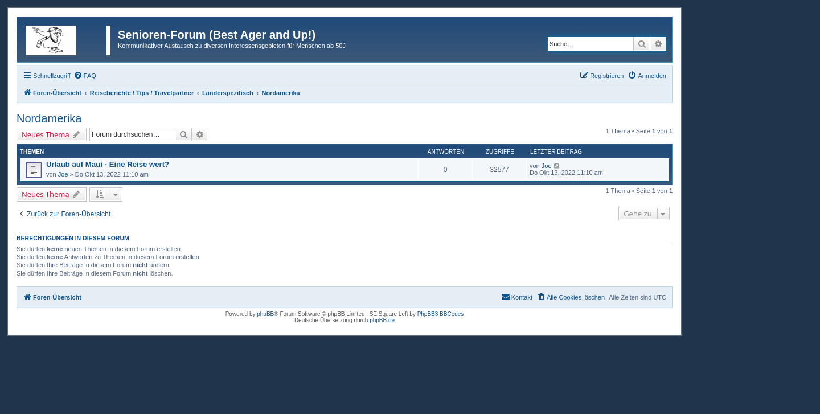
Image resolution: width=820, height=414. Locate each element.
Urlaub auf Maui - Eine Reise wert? (107, 164)
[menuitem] (84, 76)
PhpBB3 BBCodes (440, 314)
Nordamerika (49, 118)
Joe (63, 174)
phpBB (265, 314)
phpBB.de (382, 320)
